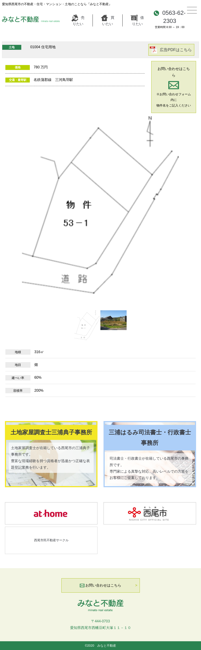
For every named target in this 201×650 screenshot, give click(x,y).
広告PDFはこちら (176, 50)
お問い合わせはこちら (100, 585)
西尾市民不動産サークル (51, 540)
